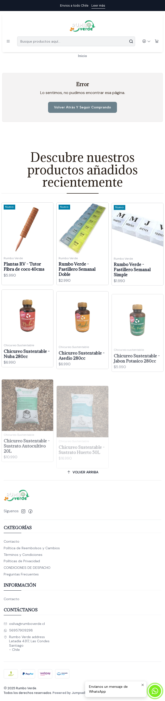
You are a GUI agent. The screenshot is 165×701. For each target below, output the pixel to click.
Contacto (11, 541)
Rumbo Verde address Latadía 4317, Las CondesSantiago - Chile (27, 643)
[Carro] (157, 41)
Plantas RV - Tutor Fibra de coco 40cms (24, 272)
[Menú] (8, 41)
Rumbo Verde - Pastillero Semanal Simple (132, 286)
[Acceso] (146, 41)
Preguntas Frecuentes (21, 574)
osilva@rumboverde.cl (24, 623)
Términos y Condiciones (23, 554)
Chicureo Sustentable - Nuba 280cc (27, 375)
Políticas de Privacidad (22, 561)
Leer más (98, 5)
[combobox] (76, 41)
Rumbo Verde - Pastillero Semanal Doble (77, 280)
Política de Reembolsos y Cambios (32, 548)
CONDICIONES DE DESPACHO (27, 567)
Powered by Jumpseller (70, 693)
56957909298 (18, 630)
